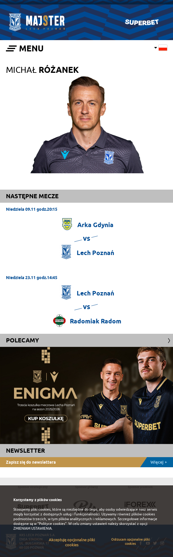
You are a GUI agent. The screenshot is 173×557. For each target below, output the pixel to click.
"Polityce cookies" (52, 523)
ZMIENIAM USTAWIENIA (32, 528)
